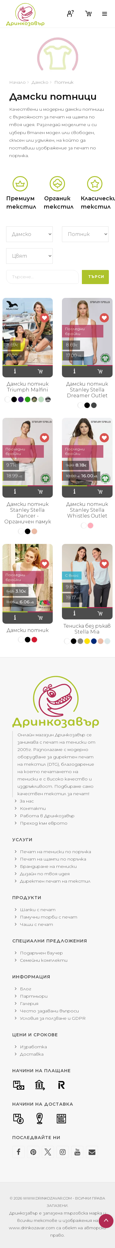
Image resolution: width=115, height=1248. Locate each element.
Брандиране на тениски (48, 866)
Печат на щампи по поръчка (53, 859)
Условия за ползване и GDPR (53, 1018)
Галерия (29, 1003)
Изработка (33, 1047)
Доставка (32, 1054)
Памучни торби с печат (48, 917)
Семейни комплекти (43, 960)
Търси (96, 276)
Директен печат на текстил (55, 881)
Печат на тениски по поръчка (55, 851)
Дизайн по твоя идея (45, 873)
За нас (27, 801)
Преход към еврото (43, 823)
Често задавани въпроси (49, 1011)
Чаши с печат (36, 924)
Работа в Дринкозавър (47, 816)
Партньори (34, 996)
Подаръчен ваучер (41, 953)
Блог (25, 989)
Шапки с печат (38, 909)
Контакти (33, 808)
